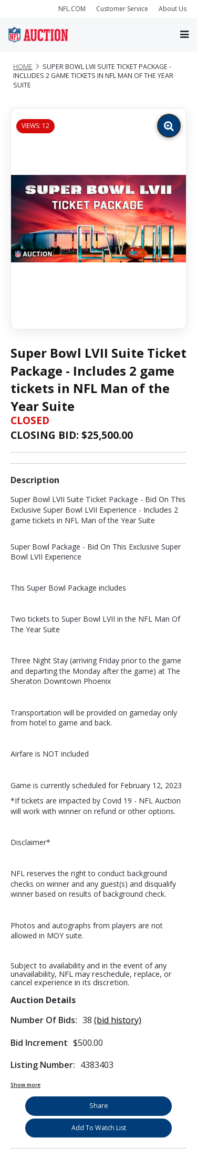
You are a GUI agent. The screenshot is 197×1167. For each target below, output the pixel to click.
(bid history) (117, 1020)
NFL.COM (72, 8)
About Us (172, 8)
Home (23, 66)
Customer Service (122, 8)
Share (98, 1105)
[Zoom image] (169, 126)
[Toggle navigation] (184, 34)
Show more (25, 1084)
